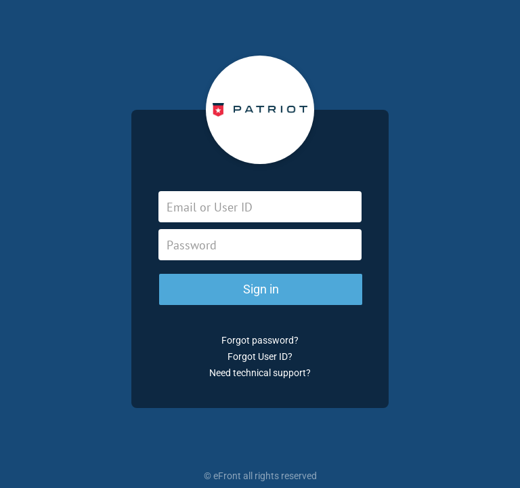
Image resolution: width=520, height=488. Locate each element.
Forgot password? (260, 340)
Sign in (261, 289)
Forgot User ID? (260, 356)
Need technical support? (260, 372)
